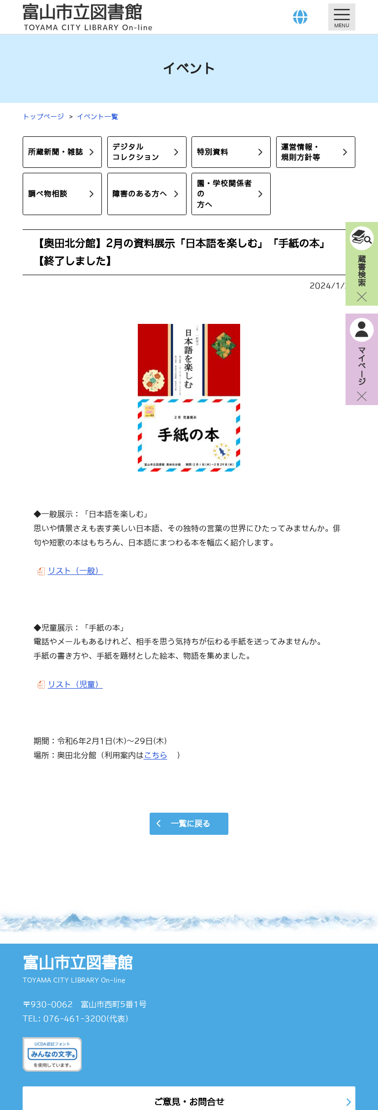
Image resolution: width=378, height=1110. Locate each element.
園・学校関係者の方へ (224, 194)
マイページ (362, 365)
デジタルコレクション (135, 152)
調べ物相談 (47, 193)
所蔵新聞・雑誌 (55, 152)
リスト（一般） (75, 570)
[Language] (300, 17)
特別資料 (212, 152)
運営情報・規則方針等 (300, 152)
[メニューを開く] (341, 17)
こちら (155, 755)
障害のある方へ (139, 193)
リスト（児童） (75, 684)
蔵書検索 (362, 270)
